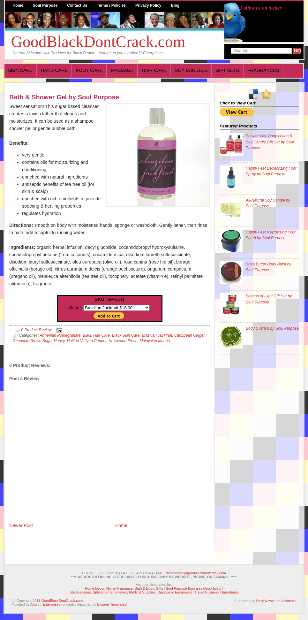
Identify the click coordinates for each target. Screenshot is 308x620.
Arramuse (289, 601)
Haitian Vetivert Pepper (87, 341)
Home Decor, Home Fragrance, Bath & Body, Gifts (124, 588)
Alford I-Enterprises (45, 604)
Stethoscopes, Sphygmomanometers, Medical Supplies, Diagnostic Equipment (131, 592)
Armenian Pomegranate (60, 335)
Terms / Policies (111, 5)
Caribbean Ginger (189, 335)
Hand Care (54, 70)
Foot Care (89, 70)
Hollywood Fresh (123, 341)
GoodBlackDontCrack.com (98, 41)
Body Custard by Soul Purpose (272, 328)
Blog (175, 5)
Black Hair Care (96, 335)
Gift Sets (227, 70)
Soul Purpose (45, 5)
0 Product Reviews (37, 330)
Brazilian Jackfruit (157, 335)
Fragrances (263, 70)
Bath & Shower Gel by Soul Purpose (64, 97)
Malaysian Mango (154, 341)
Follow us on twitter (261, 8)
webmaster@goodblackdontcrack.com (196, 573)
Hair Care (154, 70)
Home (18, 5)
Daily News (265, 601)
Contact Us (77, 5)
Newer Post (21, 525)
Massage (122, 70)
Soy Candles (191, 70)
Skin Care (20, 70)
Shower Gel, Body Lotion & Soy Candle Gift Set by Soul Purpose (270, 142)
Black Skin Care (125, 335)
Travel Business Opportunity (216, 592)
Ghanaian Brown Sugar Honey (38, 341)
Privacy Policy (148, 5)
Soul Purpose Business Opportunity (194, 588)
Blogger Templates (111, 604)
